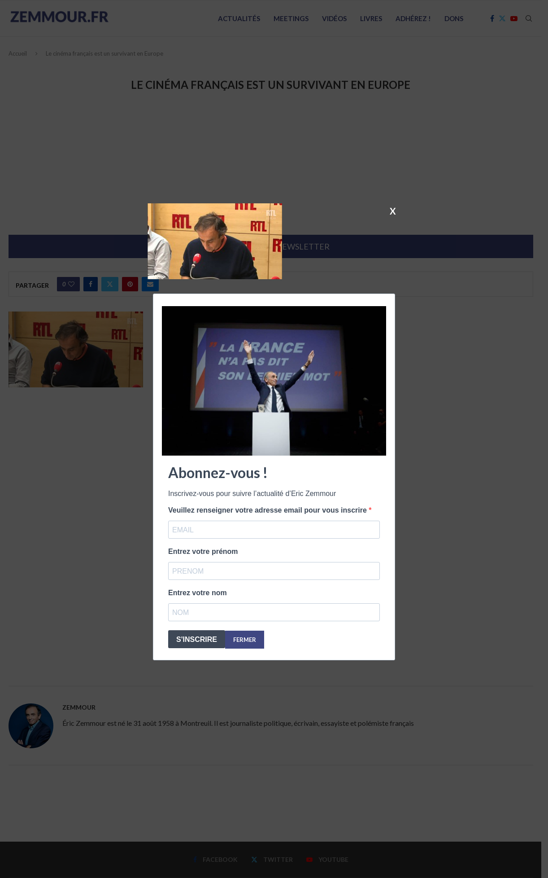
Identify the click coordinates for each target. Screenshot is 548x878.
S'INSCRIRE (196, 639)
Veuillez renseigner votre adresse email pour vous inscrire (268, 510)
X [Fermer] (393, 210)
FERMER (244, 639)
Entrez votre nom (197, 593)
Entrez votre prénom (203, 551)
